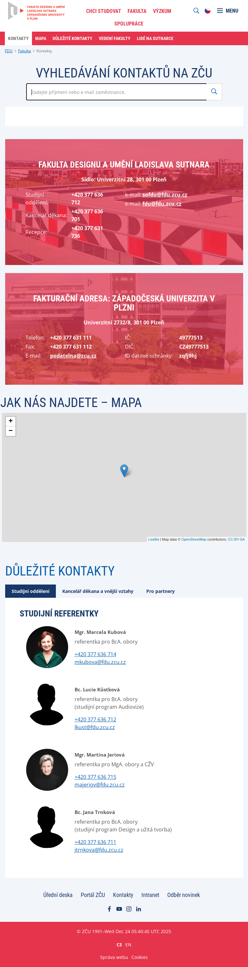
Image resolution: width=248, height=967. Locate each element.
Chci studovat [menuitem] (103, 11)
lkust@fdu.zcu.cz (95, 727)
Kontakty (44, 51)
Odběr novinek (183, 894)
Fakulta (24, 51)
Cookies (139, 957)
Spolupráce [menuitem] (128, 24)
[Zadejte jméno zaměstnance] (116, 91)
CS (119, 944)
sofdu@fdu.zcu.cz (164, 194)
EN (128, 944)
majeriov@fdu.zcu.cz (100, 784)
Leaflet (154, 539)
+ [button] (10, 421)
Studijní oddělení (30, 591)
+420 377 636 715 (95, 776)
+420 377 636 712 (95, 719)
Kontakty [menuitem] (18, 38)
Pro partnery (160, 591)
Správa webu (114, 957)
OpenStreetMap (194, 539)
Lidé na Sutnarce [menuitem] (155, 38)
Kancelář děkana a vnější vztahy (97, 591)
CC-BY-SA (236, 539)
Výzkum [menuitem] (162, 11)
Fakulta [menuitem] (137, 11)
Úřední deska (58, 894)
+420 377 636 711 (95, 842)
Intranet (150, 894)
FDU (9, 51)
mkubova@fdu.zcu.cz (100, 662)
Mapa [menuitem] (40, 38)
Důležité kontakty (60, 571)
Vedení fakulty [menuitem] (114, 38)
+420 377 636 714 (95, 654)
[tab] (30, 591)
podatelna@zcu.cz (73, 355)
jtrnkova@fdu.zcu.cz (99, 849)
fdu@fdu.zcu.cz (161, 203)
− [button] (10, 431)
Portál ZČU (93, 894)
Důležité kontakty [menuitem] (72, 38)
